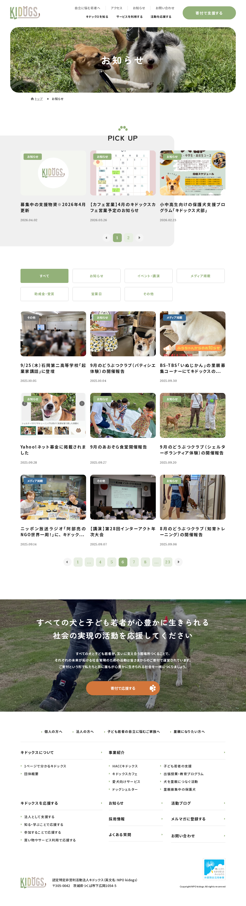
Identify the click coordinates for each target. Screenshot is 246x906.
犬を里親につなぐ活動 (181, 782)
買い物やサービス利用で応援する (50, 841)
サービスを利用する (125, 16)
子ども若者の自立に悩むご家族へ (133, 732)
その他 (149, 294)
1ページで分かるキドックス (45, 767)
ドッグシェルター (125, 790)
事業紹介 (117, 753)
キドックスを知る (89, 16)
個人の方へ (53, 732)
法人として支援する (39, 817)
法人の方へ (85, 732)
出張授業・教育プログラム (184, 774)
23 (168, 562)
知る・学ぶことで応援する (43, 825)
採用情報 (117, 819)
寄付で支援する (209, 13)
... (89, 562)
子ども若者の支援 (178, 767)
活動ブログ (181, 804)
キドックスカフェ (125, 774)
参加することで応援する (42, 833)
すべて (44, 276)
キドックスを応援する (39, 804)
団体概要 (31, 774)
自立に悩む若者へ (87, 8)
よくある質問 (120, 835)
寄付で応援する (123, 689)
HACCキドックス (125, 767)
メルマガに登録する (188, 819)
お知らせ (139, 8)
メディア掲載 (201, 276)
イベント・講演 (148, 276)
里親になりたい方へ (189, 732)
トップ (39, 99)
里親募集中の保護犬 (180, 790)
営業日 (96, 294)
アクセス (116, 8)
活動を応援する (159, 16)
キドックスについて (37, 753)
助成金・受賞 (44, 294)
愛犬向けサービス (126, 782)
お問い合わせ (164, 8)
